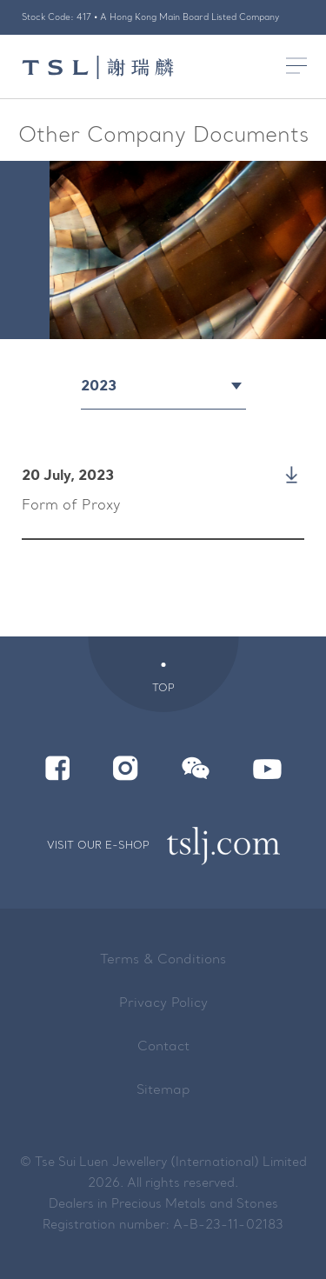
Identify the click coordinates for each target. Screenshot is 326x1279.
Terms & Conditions (163, 960)
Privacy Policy (163, 1003)
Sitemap (163, 1090)
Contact (163, 1047)
